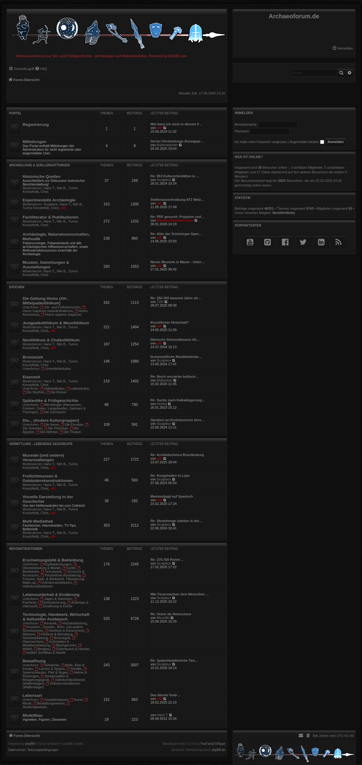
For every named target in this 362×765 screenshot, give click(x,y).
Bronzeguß (60, 638)
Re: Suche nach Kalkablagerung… (177, 400)
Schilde (74, 669)
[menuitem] (342, 48)
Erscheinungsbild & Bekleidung (53, 560)
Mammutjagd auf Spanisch (171, 496)
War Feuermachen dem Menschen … (179, 594)
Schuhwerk (51, 571)
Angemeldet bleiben (307, 142)
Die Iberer (49, 424)
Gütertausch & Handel (70, 649)
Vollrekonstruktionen (55, 582)
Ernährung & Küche (55, 606)
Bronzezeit (33, 357)
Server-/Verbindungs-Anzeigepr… (177, 141)
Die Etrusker (72, 424)
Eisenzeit (31, 377)
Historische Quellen (41, 176)
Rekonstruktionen (25, 548)
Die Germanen (53, 412)
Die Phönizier (56, 428)
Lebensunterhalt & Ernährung (51, 594)
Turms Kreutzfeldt (36, 208)
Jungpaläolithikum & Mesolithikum (56, 323)
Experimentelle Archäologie (49, 200)
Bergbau (42, 649)
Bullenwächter (167, 145)
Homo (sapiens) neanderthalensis (54, 309)
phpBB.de (218, 750)
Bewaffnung (34, 661)
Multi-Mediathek (38, 521)
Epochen (16, 287)
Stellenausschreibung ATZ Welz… (177, 199)
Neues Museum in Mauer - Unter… (177, 262)
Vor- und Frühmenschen (60, 307)
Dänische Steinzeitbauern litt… (174, 339)
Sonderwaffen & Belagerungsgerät (45, 678)
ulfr (159, 128)
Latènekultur (78, 388)
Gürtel (68, 568)
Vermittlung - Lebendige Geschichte (41, 444)
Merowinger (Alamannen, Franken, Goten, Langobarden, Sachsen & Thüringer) (54, 408)
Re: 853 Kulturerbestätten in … (174, 176)
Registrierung (36, 124)
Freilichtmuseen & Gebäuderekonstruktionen (48, 478)
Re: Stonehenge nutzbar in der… (176, 521)
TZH (160, 301)
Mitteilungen (34, 141)
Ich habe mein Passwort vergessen (261, 142)
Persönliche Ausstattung (61, 575)
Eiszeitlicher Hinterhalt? (169, 322)
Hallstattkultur (52, 388)
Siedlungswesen (47, 705)
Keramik (48, 623)
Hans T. (49, 188)
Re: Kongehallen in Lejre (170, 475)
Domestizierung (51, 602)
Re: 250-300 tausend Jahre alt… (175, 298)
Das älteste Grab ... (165, 695)
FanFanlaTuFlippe (213, 743)
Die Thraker (70, 432)
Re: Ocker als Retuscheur (170, 614)
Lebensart (32, 695)
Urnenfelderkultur (56, 368)
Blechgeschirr (64, 645)
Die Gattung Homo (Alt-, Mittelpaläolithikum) (45, 300)
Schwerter (49, 665)
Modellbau (32, 715)
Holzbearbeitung (72, 623)
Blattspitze (164, 380)
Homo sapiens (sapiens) (61, 314)
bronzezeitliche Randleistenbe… (176, 357)
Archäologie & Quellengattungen (39, 165)
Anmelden (244, 113)
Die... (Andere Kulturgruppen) (51, 420)
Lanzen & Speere (50, 669)
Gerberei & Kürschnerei (64, 630)
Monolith (163, 618)
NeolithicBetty (283, 213)
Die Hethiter (47, 432)
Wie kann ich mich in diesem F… (176, 124)
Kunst (76, 699)
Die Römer (56, 392)
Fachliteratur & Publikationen (51, 217)
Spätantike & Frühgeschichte (50, 400)
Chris (45, 191)
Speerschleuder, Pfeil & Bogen (55, 670)
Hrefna (162, 404)
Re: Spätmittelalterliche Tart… (174, 660)
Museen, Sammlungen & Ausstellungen (46, 264)
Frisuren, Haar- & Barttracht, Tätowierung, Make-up (54, 579)
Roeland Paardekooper (175, 220)
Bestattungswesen (49, 703)
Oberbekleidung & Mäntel (50, 566)
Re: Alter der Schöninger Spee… (176, 234)
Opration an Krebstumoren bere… (177, 420)
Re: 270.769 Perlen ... (167, 559)
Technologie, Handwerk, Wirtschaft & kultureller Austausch (56, 616)
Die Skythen (34, 392)
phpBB (30, 743)
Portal (15, 113)
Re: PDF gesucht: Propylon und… (177, 217)
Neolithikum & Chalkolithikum (51, 340)
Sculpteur (164, 180)
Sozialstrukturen (54, 699)
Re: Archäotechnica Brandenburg (177, 455)
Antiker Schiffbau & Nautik (44, 652)
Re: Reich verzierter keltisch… (174, 376)
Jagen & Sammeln (56, 599)
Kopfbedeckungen (55, 564)
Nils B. (62, 188)
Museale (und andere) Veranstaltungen (43, 457)
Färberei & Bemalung (55, 634)
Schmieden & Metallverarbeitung (46, 643)
